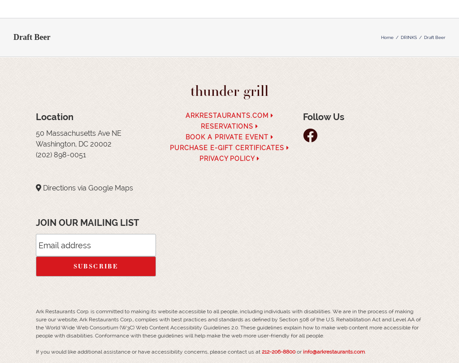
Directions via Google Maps (88, 188)
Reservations (229, 126)
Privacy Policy (229, 158)
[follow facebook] (312, 138)
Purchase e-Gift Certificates (229, 147)
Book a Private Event (229, 137)
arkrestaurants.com (230, 115)
